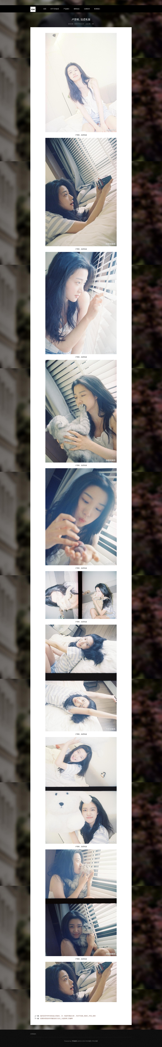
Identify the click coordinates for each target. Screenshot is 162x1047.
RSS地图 (88, 1041)
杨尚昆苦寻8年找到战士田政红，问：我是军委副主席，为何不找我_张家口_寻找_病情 (68, 1016)
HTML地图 (94, 1041)
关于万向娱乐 (54, 9)
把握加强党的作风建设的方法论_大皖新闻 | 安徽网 (56, 1018)
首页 (44, 9)
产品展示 (66, 9)
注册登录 (87, 9)
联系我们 (97, 9)
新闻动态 (77, 9)
